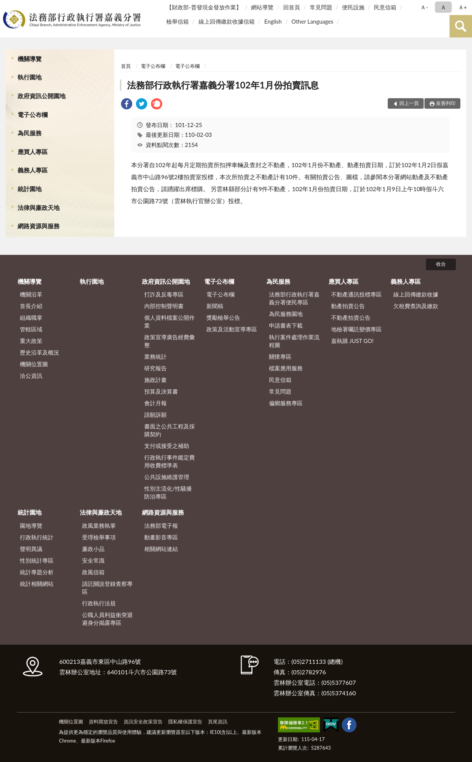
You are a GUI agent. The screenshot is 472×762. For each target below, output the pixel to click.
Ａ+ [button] (462, 7)
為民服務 (30, 132)
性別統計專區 (37, 560)
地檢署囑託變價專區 (356, 329)
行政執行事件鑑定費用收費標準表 (169, 461)
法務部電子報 (161, 525)
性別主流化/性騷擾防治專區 (168, 492)
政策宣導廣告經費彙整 (169, 341)
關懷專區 (280, 356)
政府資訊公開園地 (42, 95)
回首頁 (291, 7)
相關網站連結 (161, 548)
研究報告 (155, 368)
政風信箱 (93, 572)
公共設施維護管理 (166, 476)
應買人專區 (33, 151)
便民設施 (353, 7)
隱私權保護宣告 (185, 722)
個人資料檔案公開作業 (169, 321)
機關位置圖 (34, 364)
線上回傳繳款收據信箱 (227, 21)
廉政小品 (93, 548)
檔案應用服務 (286, 368)
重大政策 (31, 340)
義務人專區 (33, 170)
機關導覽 (30, 58)
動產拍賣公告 (348, 305)
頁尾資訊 (217, 722)
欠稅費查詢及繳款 (415, 305)
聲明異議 (31, 548)
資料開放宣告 (103, 722)
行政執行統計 (37, 537)
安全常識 (93, 560)
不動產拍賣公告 (350, 317)
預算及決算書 (161, 391)
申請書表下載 (286, 325)
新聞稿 (214, 305)
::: (7, 6)
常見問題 (321, 7)
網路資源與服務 (39, 225)
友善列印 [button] (446, 103)
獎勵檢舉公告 (223, 317)
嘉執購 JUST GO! (352, 340)
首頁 (126, 66)
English (273, 21)
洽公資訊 (31, 375)
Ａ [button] (443, 7)
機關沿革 (31, 294)
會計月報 (155, 403)
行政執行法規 (99, 603)
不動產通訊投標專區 (356, 294)
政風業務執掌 (99, 525)
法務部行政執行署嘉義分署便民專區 (294, 298)
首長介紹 (31, 305)
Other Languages (312, 21)
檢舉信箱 (177, 21)
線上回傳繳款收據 (415, 294)
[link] (126, 104)
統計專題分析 (37, 572)
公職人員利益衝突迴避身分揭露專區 (107, 618)
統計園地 (30, 188)
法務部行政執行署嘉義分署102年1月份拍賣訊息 (223, 84)
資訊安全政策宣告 (143, 722)
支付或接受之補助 (166, 445)
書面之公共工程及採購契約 (169, 430)
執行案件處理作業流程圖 (294, 341)
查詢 (461, 26)
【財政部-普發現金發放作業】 (204, 7)
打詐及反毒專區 (164, 294)
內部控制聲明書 (164, 305)
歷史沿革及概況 (39, 352)
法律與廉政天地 (39, 207)
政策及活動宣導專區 (231, 329)
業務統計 (155, 356)
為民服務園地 (286, 313)
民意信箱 (385, 7)
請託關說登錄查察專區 (107, 587)
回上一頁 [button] (409, 103)
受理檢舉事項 (99, 537)
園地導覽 (31, 525)
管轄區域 (31, 329)
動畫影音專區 (161, 537)
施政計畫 (155, 379)
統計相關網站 (37, 583)
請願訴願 (155, 414)
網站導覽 (262, 7)
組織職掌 (31, 317)
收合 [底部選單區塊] (441, 264)
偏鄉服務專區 (286, 403)
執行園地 (30, 77)
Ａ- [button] (424, 7)
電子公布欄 (33, 114)
